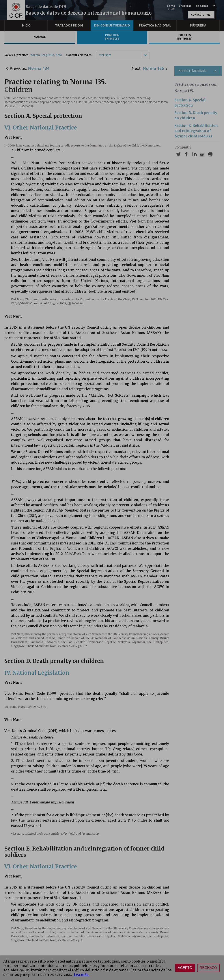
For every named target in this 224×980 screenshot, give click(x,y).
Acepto (185, 968)
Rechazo (208, 968)
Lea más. (81, 974)
